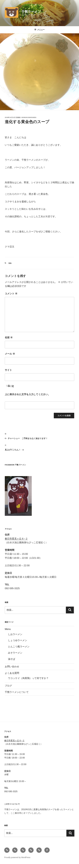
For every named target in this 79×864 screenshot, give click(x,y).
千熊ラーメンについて (17, 692)
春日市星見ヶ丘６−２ (16, 538)
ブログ (8, 685)
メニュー (39, 30)
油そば (11, 659)
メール (10, 353)
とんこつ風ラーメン (18, 646)
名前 (9, 337)
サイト (8, 370)
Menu (8, 629)
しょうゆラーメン (17, 640)
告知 (9, 263)
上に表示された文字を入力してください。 (27, 394)
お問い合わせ (12, 666)
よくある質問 (12, 673)
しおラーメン (15, 634)
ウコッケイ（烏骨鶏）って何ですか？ (28, 678)
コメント (11, 293)
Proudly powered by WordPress (17, 857)
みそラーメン (15, 652)
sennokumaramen (28, 117)
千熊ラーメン (31, 11)
